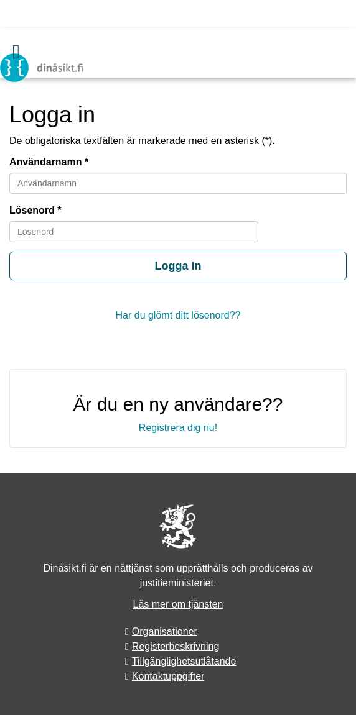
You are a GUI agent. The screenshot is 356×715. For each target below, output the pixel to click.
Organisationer (164, 631)
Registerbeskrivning (176, 646)
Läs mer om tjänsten (178, 604)
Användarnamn (45, 162)
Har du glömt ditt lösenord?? (178, 315)
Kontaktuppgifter (168, 676)
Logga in (178, 266)
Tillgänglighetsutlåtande (184, 661)
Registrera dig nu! (178, 427)
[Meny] (16, 51)
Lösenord (32, 210)
